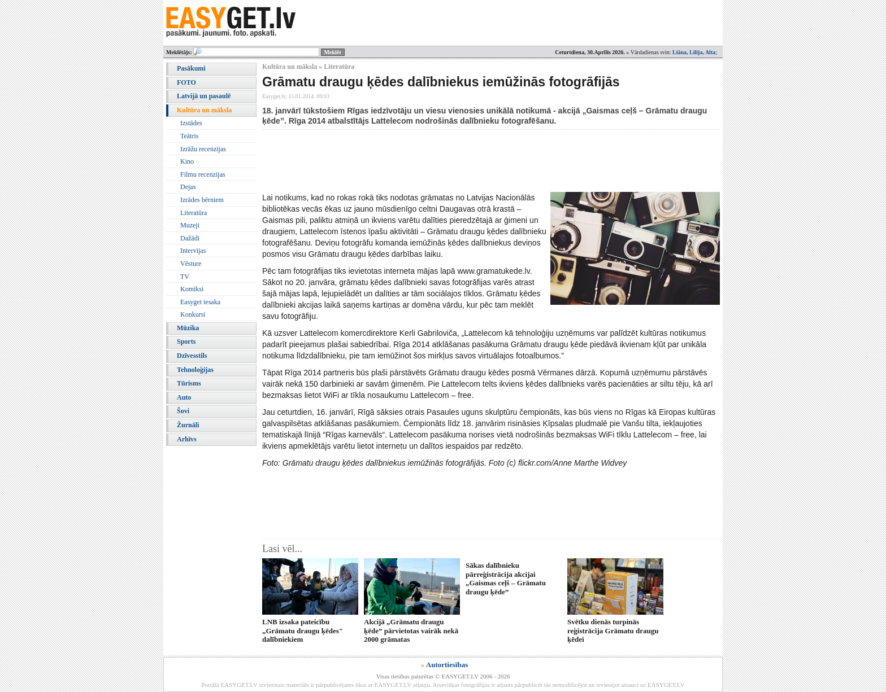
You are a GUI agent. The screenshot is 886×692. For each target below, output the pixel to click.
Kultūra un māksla (204, 110)
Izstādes (191, 123)
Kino (187, 161)
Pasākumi (191, 68)
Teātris (189, 136)
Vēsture (190, 264)
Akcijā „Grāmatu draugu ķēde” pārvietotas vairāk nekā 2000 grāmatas (411, 630)
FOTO (186, 82)
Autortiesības (447, 664)
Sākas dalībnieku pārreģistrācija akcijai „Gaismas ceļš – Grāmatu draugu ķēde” (506, 578)
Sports (186, 341)
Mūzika (188, 328)
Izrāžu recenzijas (203, 149)
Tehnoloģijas (195, 370)
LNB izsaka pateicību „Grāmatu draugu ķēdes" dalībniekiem (302, 630)
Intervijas (193, 251)
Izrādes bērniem (202, 200)
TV (184, 277)
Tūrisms (189, 383)
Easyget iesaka (200, 302)
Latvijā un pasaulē (204, 96)
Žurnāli (188, 425)
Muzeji (189, 225)
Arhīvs (187, 439)
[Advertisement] (468, 160)
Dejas (188, 187)
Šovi (183, 411)
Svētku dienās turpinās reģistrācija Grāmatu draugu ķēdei (613, 630)
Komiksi (191, 289)
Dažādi (189, 238)
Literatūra (193, 213)
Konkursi (193, 314)
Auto (184, 397)
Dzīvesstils (192, 356)
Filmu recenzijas (202, 174)
